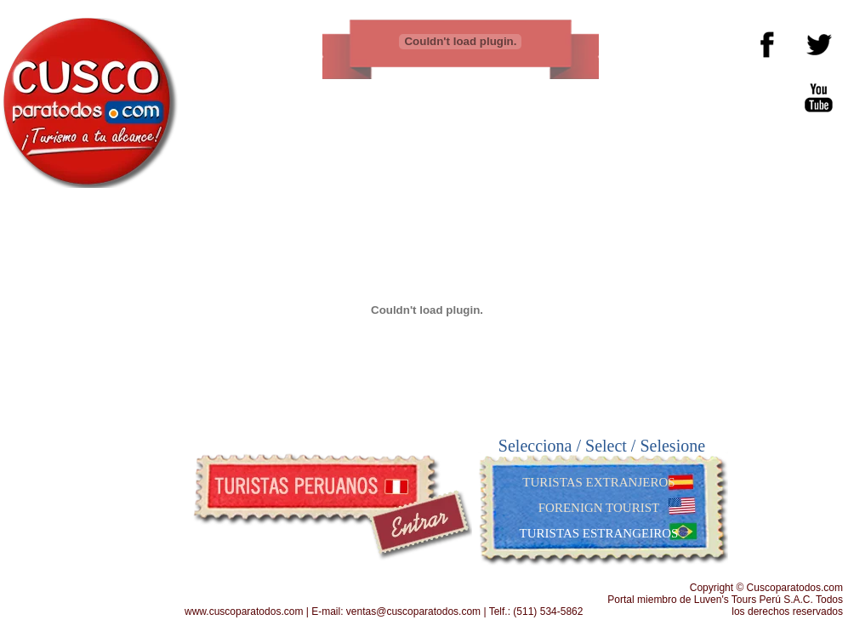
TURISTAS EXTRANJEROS (598, 482)
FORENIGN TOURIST (598, 508)
